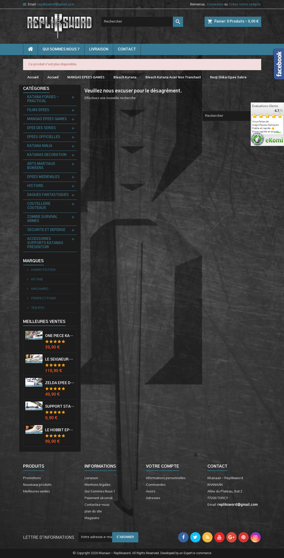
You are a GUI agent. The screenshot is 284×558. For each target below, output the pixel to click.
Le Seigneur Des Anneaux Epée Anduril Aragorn (60, 359)
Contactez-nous (97, 505)
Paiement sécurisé (99, 498)
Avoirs (150, 491)
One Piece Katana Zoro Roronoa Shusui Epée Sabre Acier (60, 336)
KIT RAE (36, 279)
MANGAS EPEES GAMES (47, 119)
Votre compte (162, 466)
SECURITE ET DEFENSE (46, 230)
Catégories (36, 89)
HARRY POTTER (43, 270)
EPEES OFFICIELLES (43, 137)
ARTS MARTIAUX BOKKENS (41, 166)
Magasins (92, 518)
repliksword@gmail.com (55, 4)
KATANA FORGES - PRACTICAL (43, 99)
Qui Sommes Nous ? (61, 49)
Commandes (155, 485)
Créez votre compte (245, 4)
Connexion (215, 4)
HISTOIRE (35, 186)
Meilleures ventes (36, 491)
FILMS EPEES (38, 110)
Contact (217, 466)
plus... (279, 133)
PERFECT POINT (43, 298)
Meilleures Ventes (44, 322)
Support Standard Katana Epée (60, 406)
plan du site (93, 511)
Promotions (32, 478)
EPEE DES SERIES (41, 128)
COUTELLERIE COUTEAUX (38, 206)
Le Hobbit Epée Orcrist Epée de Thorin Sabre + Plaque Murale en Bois (60, 430)
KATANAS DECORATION (47, 155)
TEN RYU (37, 308)
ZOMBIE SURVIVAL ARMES (42, 219)
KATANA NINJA (39, 146)
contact (127, 49)
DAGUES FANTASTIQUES (48, 195)
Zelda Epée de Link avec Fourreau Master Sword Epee (60, 383)
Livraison (98, 49)
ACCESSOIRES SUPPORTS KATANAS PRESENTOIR (45, 243)
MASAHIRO (39, 289)
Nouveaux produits (37, 485)
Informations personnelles (165, 478)
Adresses (153, 498)
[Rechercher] (142, 22)
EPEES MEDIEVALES (43, 177)
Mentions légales (97, 485)
